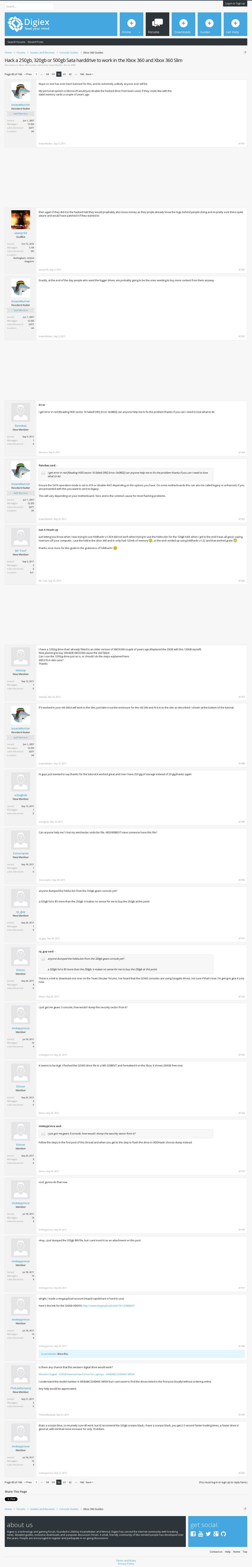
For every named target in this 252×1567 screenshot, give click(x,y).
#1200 (242, 1473)
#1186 (242, 580)
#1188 (242, 763)
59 (53, 74)
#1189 (242, 821)
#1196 (242, 1229)
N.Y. (32, 572)
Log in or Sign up (235, 3)
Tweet (8, 1499)
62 (70, 74)
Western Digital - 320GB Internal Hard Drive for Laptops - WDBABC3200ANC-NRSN (86, 1374)
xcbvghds (20, 795)
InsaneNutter (56, 65)
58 (47, 74)
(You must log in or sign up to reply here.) (223, 1482)
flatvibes (21, 425)
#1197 (242, 1288)
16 (33, 1042)
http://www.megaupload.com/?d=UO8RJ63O (108, 1305)
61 (64, 74)
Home (236, 1550)
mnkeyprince (21, 1028)
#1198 (242, 1346)
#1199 (242, 1414)
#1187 (242, 696)
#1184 (242, 452)
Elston (20, 970)
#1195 (242, 1171)
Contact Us (216, 1550)
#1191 (242, 938)
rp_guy (20, 911)
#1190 (242, 880)
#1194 (242, 1113)
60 (58, 74)
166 (82, 74)
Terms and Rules (126, 1559)
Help (228, 1550)
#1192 (242, 996)
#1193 (242, 1054)
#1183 (242, 336)
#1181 (242, 143)
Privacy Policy (126, 1562)
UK (32, 131)
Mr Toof (20, 550)
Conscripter (21, 853)
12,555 (31, 124)
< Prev (28, 74)
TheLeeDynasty (20, 1388)
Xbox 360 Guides (28, 65)
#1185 (242, 519)
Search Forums (16, 42)
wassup (21, 670)
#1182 (242, 269)
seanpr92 (20, 233)
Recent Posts (35, 42)
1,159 (31, 247)
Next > (90, 74)
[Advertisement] (212, 109)
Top (245, 1550)
